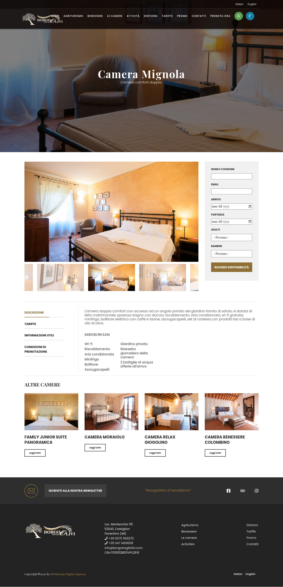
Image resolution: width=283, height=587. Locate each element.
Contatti (199, 16)
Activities (187, 544)
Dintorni (151, 16)
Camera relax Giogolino (160, 439)
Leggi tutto (35, 453)
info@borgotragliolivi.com (124, 548)
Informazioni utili (39, 335)
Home (55, 16)
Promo (182, 16)
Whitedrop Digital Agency (68, 574)
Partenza (217, 214)
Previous (26, 277)
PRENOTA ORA (220, 16)
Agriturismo (73, 16)
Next (196, 277)
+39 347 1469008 (119, 543)
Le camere (115, 16)
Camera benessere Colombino (225, 439)
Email (215, 184)
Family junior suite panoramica (45, 439)
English (252, 4)
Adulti (215, 229)
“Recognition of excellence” (168, 490)
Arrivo (216, 199)
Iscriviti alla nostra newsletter (75, 491)
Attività (133, 16)
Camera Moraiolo (105, 437)
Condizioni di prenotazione (35, 349)
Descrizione (34, 312)
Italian (239, 4)
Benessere (95, 16)
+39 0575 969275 (119, 538)
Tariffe (167, 16)
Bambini (216, 246)
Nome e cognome (222, 169)
